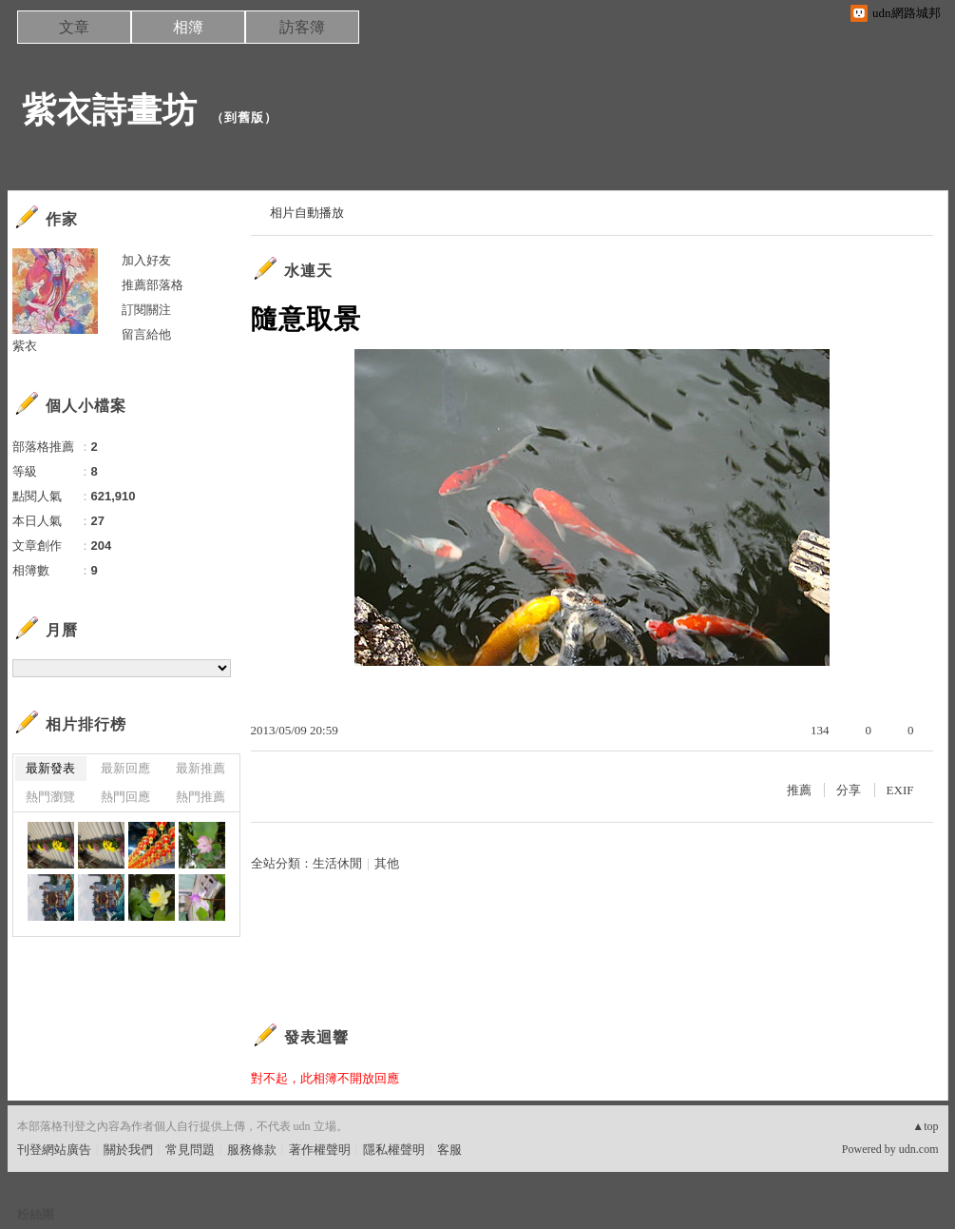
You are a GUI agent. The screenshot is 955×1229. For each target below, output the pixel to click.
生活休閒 (337, 863)
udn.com (919, 1149)
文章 (74, 27)
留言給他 (146, 334)
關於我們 (128, 1149)
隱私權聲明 (394, 1149)
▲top (925, 1126)
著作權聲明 (320, 1149)
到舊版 (244, 117)
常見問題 (190, 1149)
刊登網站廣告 (54, 1149)
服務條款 (252, 1149)
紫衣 (24, 346)
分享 (848, 790)
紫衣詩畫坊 (110, 109)
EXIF (900, 790)
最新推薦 (200, 768)
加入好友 (146, 260)
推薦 (799, 790)
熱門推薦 (200, 797)
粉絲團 (35, 1214)
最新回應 (125, 768)
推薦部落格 (152, 285)
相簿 (188, 27)
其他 (386, 863)
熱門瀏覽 (50, 797)
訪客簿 (302, 27)
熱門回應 (125, 797)
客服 (449, 1149)
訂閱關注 (146, 309)
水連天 (308, 271)
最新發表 (50, 768)
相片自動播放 (307, 212)
